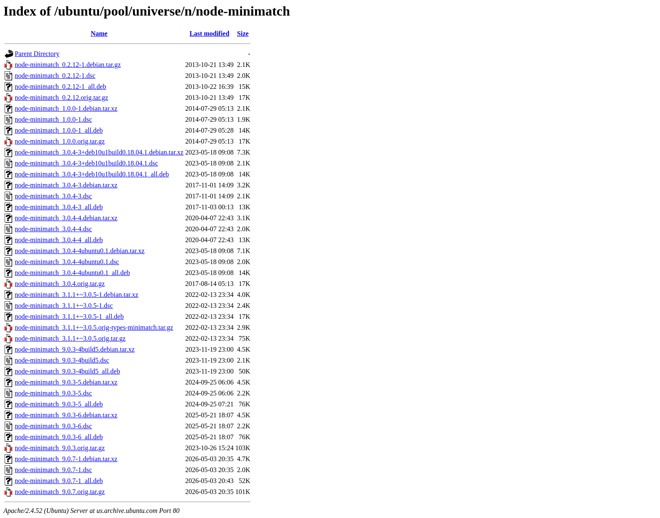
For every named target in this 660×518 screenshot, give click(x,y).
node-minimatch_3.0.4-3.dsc (53, 196)
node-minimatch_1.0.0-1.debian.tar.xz (66, 108)
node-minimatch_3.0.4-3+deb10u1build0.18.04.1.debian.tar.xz (99, 152)
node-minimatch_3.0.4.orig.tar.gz (60, 283)
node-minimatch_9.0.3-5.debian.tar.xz (66, 382)
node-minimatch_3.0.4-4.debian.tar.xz (66, 218)
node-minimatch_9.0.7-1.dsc (53, 469)
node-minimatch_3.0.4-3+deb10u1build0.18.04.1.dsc (86, 163)
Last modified (209, 33)
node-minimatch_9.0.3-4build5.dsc (62, 360)
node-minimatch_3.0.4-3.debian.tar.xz (66, 185)
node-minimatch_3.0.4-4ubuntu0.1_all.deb (72, 272)
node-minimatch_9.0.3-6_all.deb (59, 437)
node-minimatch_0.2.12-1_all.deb (60, 86)
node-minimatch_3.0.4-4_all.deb (59, 239)
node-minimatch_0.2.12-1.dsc (55, 75)
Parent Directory (37, 53)
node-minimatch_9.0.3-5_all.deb (59, 404)
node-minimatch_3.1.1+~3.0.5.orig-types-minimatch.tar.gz (94, 327)
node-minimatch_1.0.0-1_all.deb (59, 130)
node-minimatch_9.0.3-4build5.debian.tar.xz (75, 349)
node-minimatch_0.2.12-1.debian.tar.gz (68, 64)
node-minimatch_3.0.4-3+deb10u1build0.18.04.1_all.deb (92, 174)
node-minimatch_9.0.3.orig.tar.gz (60, 447)
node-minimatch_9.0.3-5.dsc (53, 393)
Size (243, 33)
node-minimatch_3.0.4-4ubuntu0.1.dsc (67, 261)
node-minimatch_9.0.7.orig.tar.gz (60, 491)
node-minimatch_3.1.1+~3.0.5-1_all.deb (69, 316)
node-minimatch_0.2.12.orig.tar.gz (61, 97)
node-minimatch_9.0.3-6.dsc (53, 426)
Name (98, 33)
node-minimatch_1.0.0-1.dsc (53, 119)
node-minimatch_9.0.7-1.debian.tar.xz (66, 458)
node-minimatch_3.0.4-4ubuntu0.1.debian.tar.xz (79, 250)
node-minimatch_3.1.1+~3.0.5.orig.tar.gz (70, 338)
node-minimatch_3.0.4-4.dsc (53, 228)
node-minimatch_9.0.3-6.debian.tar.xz (66, 415)
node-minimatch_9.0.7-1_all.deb (59, 480)
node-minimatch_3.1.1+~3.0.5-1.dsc (64, 305)
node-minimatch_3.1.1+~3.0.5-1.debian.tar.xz (76, 294)
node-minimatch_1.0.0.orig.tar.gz (60, 141)
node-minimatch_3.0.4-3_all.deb (59, 207)
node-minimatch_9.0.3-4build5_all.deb (67, 371)
